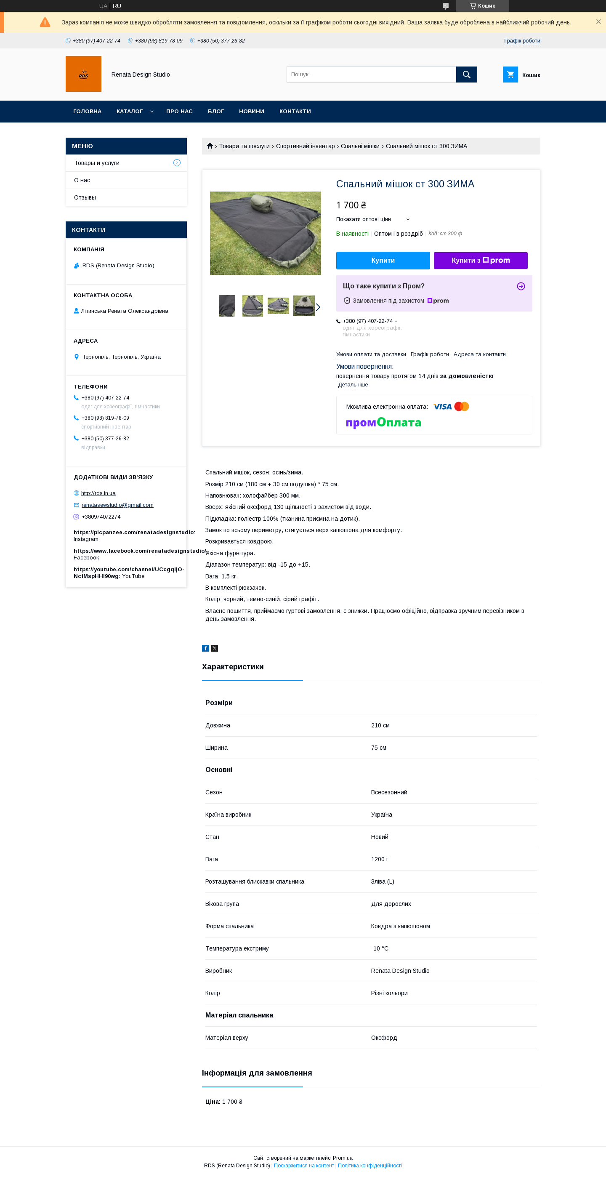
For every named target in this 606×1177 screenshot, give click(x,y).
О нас (82, 180)
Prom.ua (343, 1158)
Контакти (295, 111)
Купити (383, 260)
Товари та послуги (244, 146)
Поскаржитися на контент (304, 1166)
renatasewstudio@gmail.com (118, 505)
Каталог (130, 111)
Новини (251, 111)
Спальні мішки (360, 146)
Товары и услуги (97, 163)
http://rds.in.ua (98, 493)
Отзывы (85, 197)
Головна (87, 111)
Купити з (481, 260)
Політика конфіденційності (370, 1166)
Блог (216, 111)
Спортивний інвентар (305, 146)
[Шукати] (466, 75)
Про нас (179, 111)
